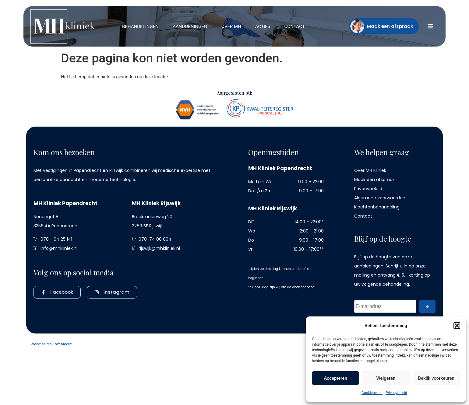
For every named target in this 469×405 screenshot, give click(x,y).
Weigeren (386, 378)
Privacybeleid (396, 393)
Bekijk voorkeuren (436, 378)
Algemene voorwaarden (379, 198)
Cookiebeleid (372, 393)
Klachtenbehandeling (377, 207)
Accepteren (335, 378)
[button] (457, 326)
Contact (363, 216)
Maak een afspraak (374, 179)
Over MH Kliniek (370, 170)
